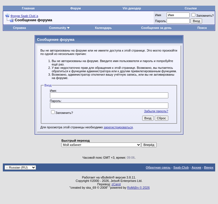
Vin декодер (132, 8)
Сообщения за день (156, 27)
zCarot (116, 184)
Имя (158, 15)
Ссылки (191, 8)
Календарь (103, 27)
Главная (28, 8)
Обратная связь (158, 167)
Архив (196, 167)
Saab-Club (180, 167)
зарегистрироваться (118, 127)
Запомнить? (203, 15)
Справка (19, 27)
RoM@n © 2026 (138, 187)
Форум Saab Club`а (24, 16)
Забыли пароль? (156, 111)
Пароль (160, 21)
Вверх (208, 167)
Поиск (202, 27)
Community (59, 27)
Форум (75, 8)
